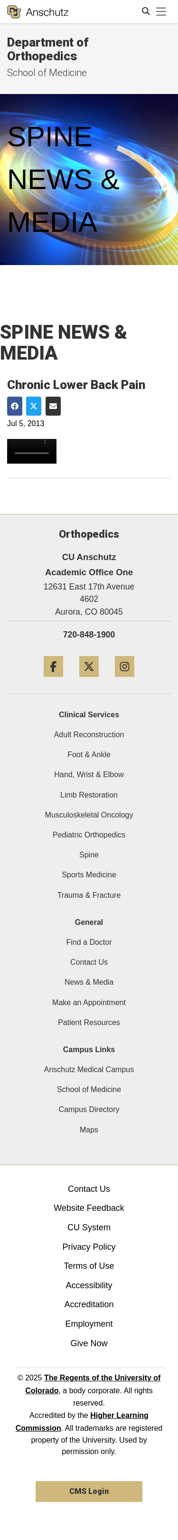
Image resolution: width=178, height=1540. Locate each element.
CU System (89, 1227)
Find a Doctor (89, 942)
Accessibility (89, 1285)
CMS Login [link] (89, 1491)
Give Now (88, 1343)
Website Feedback (89, 1208)
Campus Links (89, 1050)
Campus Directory (88, 1109)
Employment (88, 1324)
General (89, 922)
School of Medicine (89, 1089)
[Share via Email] (53, 406)
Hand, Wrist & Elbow (88, 774)
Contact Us (89, 962)
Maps (89, 1130)
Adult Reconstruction (89, 735)
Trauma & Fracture (89, 895)
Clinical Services (89, 715)
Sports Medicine (89, 875)
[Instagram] (124, 680)
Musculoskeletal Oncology (89, 815)
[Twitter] (89, 680)
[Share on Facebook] (14, 406)
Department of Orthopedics (48, 49)
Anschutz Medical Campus (89, 1069)
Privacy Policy (88, 1247)
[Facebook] (53, 680)
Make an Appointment (89, 1002)
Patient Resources (89, 1022)
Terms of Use (89, 1266)
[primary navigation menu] (161, 11)
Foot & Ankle (89, 755)
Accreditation (88, 1304)
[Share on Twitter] (33, 406)
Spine (89, 855)
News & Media (89, 982)
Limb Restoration (89, 795)
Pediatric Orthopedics (89, 835)
